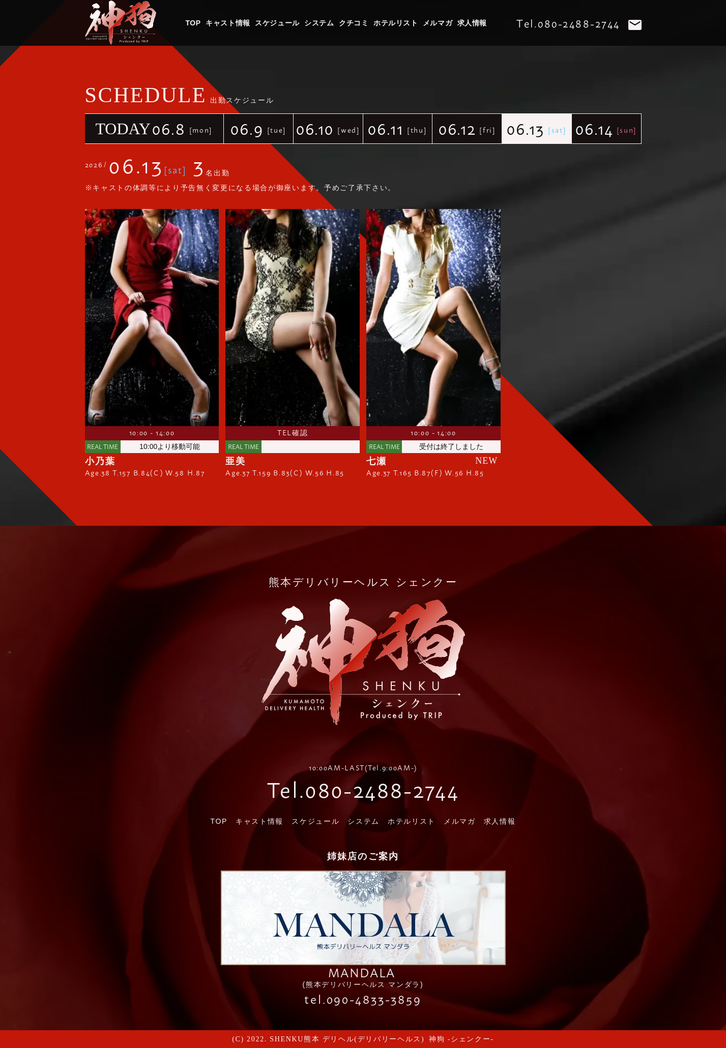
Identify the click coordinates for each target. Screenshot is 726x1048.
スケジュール (277, 23)
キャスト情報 (228, 23)
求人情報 (472, 23)
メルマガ (437, 23)
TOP (193, 23)
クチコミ (353, 23)
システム (319, 23)
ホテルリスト (395, 23)
